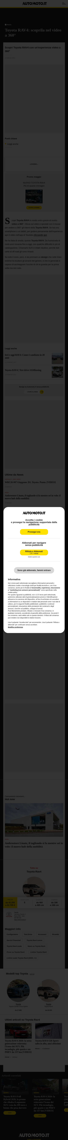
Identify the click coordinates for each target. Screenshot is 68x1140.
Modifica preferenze (15, 627)
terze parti (43, 595)
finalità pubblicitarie (31, 604)
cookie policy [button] (12, 592)
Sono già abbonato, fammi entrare (34, 570)
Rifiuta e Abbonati (34, 552)
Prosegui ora (34, 532)
